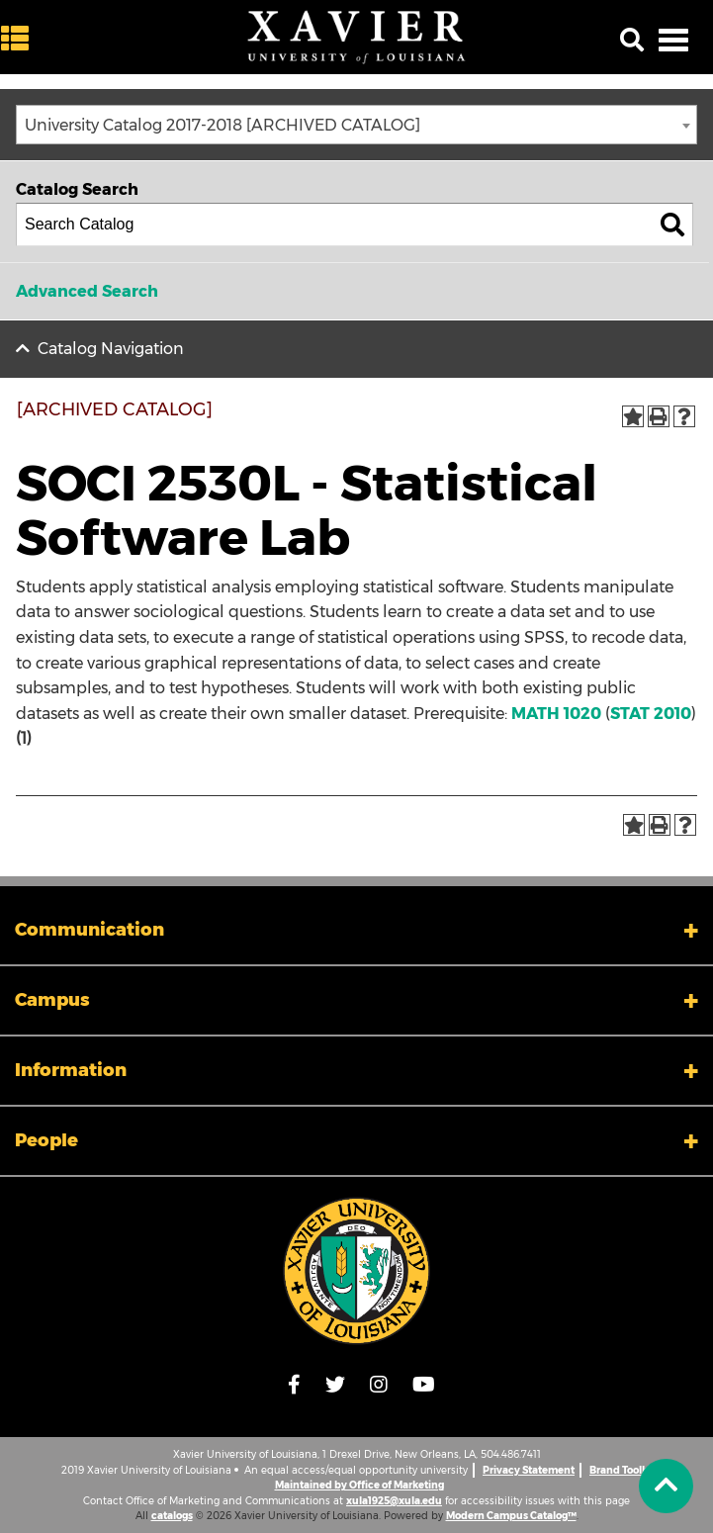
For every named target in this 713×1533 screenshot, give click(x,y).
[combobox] (356, 124)
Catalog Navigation (111, 348)
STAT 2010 (650, 713)
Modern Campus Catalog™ (511, 1515)
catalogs (172, 1515)
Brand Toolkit (622, 1470)
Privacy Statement (529, 1470)
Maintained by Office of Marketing (359, 1485)
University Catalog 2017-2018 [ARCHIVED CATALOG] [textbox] (222, 125)
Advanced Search (87, 291)
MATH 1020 (556, 713)
